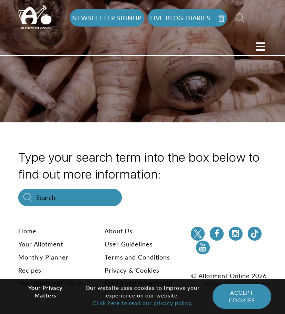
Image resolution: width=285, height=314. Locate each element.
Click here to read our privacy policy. (142, 303)
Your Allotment (40, 244)
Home (27, 231)
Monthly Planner (43, 257)
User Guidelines (129, 244)
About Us (118, 231)
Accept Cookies (242, 296)
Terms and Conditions (137, 257)
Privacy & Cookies (132, 270)
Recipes (29, 270)
